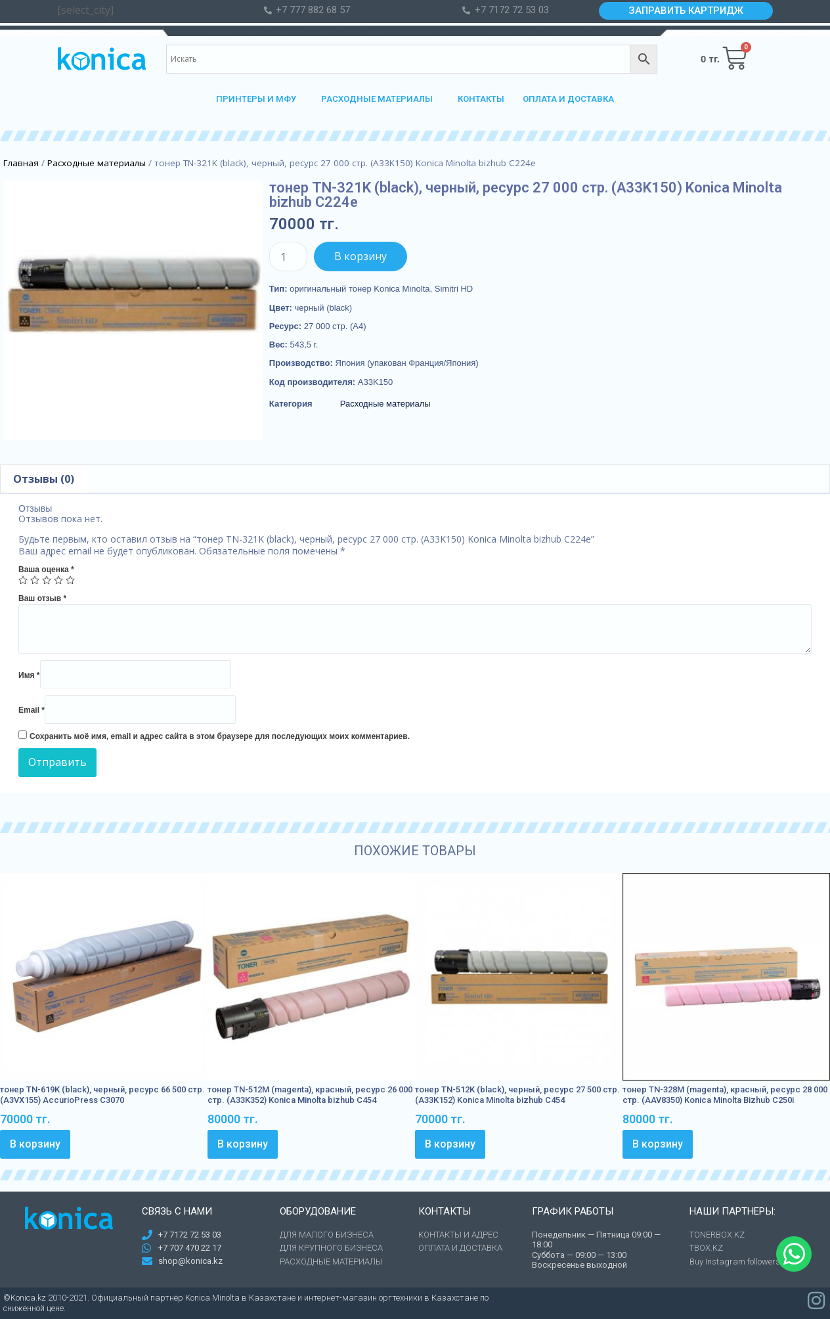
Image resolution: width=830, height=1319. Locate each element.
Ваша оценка (46, 569)
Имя (29, 675)
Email (31, 710)
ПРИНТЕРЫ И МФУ (259, 99)
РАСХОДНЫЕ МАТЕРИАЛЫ (380, 99)
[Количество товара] (288, 256)
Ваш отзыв (42, 598)
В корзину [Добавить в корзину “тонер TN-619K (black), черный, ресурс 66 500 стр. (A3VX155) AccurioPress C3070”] (35, 1144)
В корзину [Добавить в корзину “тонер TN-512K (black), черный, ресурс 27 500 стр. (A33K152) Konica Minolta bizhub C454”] (450, 1144)
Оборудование (318, 1211)
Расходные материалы (96, 163)
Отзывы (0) (43, 479)
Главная (21, 163)
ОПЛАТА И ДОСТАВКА (568, 99)
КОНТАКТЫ (481, 99)
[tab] (44, 479)
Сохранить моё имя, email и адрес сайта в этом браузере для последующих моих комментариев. (220, 736)
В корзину (360, 256)
